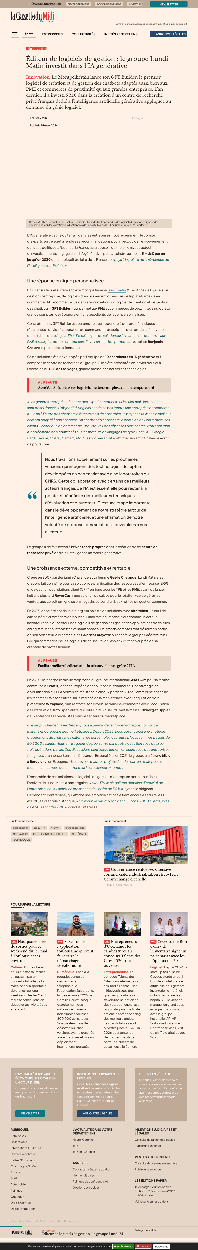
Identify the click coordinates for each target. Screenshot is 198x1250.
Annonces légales (97, 1113)
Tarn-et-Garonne (84, 1151)
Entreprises (52, 34)
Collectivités (83, 34)
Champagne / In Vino (24, 1166)
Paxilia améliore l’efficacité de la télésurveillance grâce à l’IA (86, 666)
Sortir (14, 1178)
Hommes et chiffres (23, 1154)
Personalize (162, 1246)
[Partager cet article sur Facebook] (155, 118)
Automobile (18, 1184)
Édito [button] (29, 34)
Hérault (39, 828)
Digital (55, 828)
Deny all (144, 1246)
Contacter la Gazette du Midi (91, 1169)
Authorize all (123, 1246)
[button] (15, 34)
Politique (16, 1190)
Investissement (139, 4)
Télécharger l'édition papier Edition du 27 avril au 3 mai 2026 (155, 1191)
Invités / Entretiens (120, 34)
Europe (15, 1172)
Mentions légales (84, 1175)
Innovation (20, 834)
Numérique (79, 834)
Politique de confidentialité (90, 1181)
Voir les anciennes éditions (152, 1201)
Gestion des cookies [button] (86, 1187)
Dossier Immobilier (23, 1208)
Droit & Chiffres (21, 1202)
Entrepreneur (74, 828)
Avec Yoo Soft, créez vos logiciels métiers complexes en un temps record (96, 388)
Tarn (75, 1145)
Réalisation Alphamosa (63, 1221)
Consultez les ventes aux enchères (157, 1163)
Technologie (21, 839)
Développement (78, 4)
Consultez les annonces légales (155, 1139)
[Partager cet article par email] (169, 118)
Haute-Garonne (83, 1139)
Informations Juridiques (26, 1148)
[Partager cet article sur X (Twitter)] (148, 118)
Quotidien (17, 1196)
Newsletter (169, 4)
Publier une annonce (148, 1145)
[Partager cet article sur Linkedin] (162, 118)
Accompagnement (108, 4)
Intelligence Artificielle (49, 834)
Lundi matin (116, 290)
